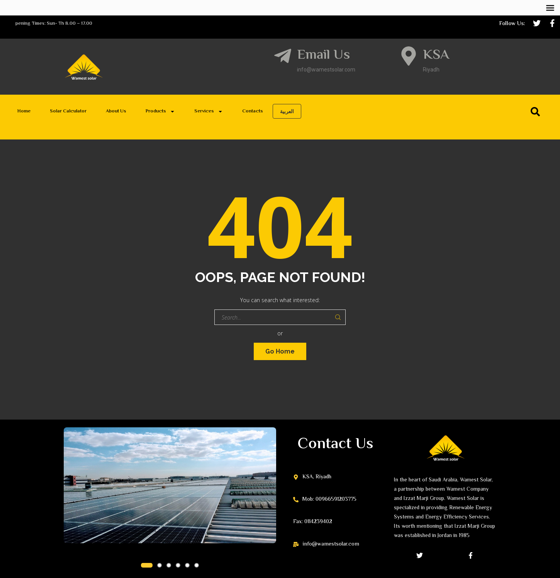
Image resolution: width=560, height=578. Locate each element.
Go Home (280, 351)
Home (24, 111)
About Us (116, 111)
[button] (147, 565)
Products (160, 111)
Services (208, 111)
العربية (287, 111)
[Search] (536, 111)
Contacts (252, 111)
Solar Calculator (68, 111)
